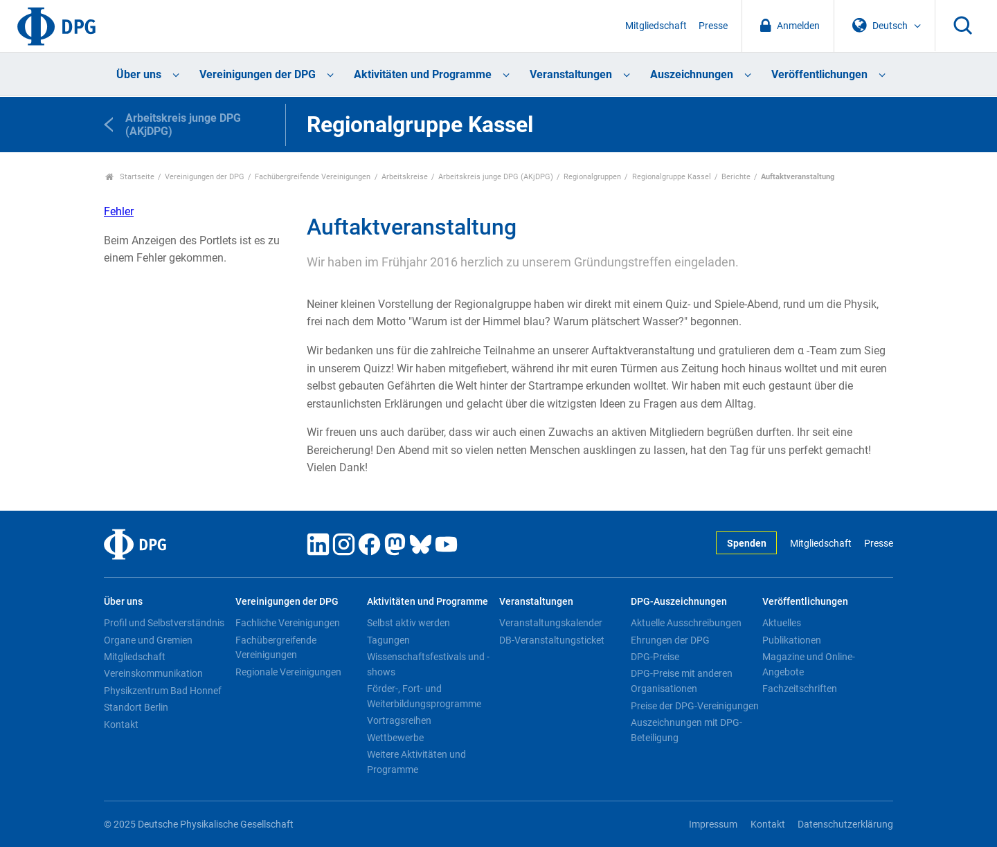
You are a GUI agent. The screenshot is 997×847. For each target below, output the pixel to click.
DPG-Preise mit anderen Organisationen (682, 681)
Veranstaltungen (571, 74)
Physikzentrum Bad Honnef (163, 690)
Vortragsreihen (399, 720)
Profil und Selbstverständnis (164, 622)
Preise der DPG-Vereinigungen (695, 705)
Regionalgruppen (592, 176)
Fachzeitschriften (799, 688)
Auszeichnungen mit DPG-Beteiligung (686, 730)
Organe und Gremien (148, 640)
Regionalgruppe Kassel (671, 176)
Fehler (119, 211)
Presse (713, 26)
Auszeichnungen (691, 74)
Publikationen (791, 640)
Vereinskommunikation (153, 673)
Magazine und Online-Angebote (808, 664)
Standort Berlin (136, 707)
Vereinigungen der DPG (257, 74)
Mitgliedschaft (656, 26)
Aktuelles (781, 622)
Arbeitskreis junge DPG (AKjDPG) (495, 176)
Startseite (129, 176)
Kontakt (121, 724)
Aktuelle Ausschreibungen (686, 622)
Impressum (713, 824)
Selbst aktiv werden (408, 622)
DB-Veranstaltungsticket (551, 640)
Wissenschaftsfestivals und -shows (428, 664)
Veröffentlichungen (819, 74)
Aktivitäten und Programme (423, 74)
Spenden (746, 543)
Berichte (736, 176)
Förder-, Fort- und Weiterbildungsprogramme (424, 696)
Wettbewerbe (395, 737)
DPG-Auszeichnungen (679, 602)
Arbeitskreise (404, 176)
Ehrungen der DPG (670, 640)
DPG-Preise (655, 656)
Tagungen (388, 640)
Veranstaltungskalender (550, 622)
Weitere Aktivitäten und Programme (416, 762)
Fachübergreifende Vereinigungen (312, 176)
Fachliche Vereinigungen (287, 622)
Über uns (138, 74)
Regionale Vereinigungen (288, 671)
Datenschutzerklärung (845, 824)
